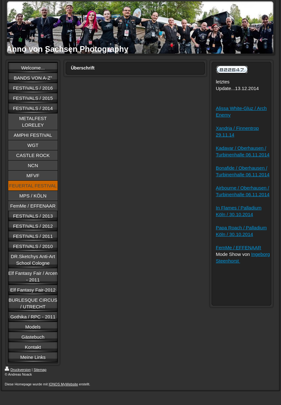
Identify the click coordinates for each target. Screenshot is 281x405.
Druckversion (18, 370)
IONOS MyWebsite (63, 384)
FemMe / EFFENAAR (238, 247)
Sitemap (40, 370)
